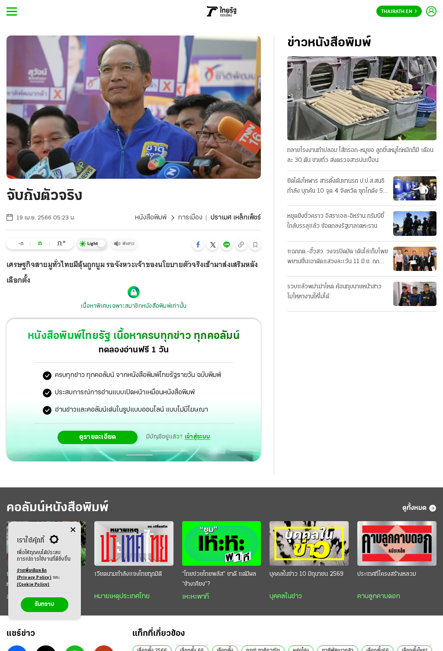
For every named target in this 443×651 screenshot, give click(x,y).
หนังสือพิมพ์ (151, 217)
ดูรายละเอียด (97, 437)
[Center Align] (73, 530)
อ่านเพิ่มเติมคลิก (34, 574)
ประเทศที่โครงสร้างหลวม (386, 574)
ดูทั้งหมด (419, 508)
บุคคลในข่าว (286, 596)
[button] (198, 244)
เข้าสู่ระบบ (197, 437)
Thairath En (399, 11)
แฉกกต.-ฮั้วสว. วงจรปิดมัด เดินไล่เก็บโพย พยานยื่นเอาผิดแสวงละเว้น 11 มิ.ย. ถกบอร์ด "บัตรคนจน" (337, 257)
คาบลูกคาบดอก (378, 596)
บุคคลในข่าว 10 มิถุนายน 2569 (306, 574)
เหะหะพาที (195, 596)
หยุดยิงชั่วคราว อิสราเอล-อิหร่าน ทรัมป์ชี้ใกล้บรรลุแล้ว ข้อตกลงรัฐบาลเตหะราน (335, 221)
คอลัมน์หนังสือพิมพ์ (57, 508)
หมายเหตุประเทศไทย (122, 596)
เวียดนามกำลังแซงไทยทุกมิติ (128, 574)
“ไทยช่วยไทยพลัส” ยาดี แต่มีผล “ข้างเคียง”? (219, 579)
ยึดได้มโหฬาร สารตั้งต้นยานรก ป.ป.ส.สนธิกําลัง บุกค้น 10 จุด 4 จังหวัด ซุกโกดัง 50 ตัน (337, 187)
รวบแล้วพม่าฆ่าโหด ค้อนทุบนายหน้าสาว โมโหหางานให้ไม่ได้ (334, 292)
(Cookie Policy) (33, 584)
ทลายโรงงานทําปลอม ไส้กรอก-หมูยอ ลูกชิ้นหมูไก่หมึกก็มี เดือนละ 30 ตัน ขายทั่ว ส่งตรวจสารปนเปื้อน (360, 155)
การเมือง (190, 217)
